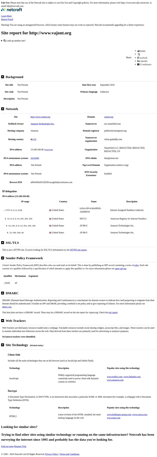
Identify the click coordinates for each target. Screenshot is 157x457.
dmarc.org (6, 307)
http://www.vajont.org (40, 117)
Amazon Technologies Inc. (42, 124)
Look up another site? (14, 40)
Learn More (6, 16)
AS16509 (35, 158)
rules (136, 265)
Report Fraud (7, 19)
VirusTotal (48, 150)
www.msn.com (113, 418)
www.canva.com (139, 414)
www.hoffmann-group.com (119, 414)
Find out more (7, 446)
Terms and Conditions (69, 454)
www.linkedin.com (131, 377)
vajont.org (108, 117)
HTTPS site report (78, 250)
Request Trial (20, 446)
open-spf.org (120, 268)
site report (113, 312)
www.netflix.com (114, 377)
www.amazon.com (115, 380)
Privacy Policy (51, 454)
